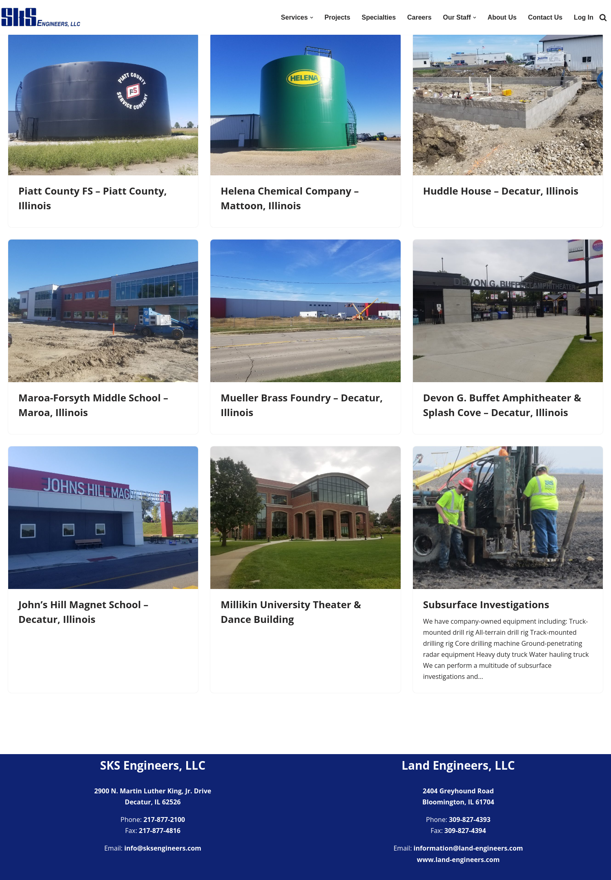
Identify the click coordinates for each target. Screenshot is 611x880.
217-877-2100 (164, 819)
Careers (419, 17)
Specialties (378, 17)
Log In (583, 17)
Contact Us (545, 17)
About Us (501, 17)
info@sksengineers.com (162, 848)
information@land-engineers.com (468, 848)
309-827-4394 (465, 830)
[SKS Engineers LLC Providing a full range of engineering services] (41, 17)
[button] (311, 17)
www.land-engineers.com (458, 859)
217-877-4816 (160, 830)
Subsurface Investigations (486, 604)
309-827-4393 (470, 819)
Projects (337, 17)
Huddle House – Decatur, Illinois (501, 190)
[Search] (603, 17)
